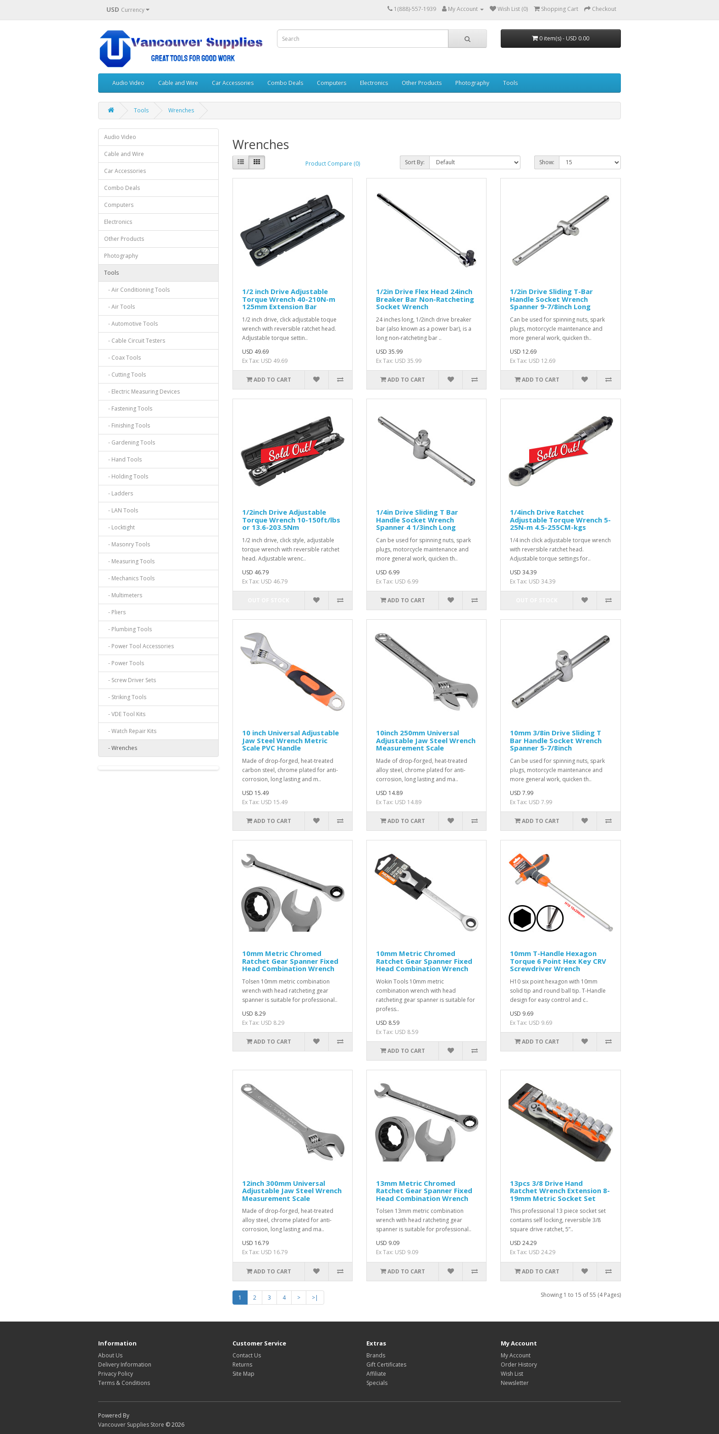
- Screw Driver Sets (130, 680)
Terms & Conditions (124, 1383)
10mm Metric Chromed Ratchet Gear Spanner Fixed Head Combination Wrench (290, 961)
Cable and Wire (178, 83)
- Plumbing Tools (128, 629)
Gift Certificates (386, 1364)
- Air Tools (119, 307)
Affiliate (376, 1374)
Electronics (374, 83)
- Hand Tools (123, 459)
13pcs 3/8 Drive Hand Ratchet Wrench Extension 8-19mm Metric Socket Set (560, 1190)
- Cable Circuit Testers (134, 341)
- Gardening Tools (129, 442)
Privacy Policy (115, 1374)
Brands (375, 1355)
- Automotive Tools (131, 324)
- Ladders (118, 493)
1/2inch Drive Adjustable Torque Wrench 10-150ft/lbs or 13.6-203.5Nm (291, 519)
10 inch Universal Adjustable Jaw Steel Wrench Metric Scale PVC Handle (290, 740)
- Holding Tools (126, 476)
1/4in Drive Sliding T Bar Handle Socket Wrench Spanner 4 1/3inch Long (417, 519)
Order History (519, 1364)
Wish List (512, 1374)
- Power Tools (124, 663)
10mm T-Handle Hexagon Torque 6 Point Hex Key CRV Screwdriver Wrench (558, 961)
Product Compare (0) (332, 163)
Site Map (243, 1374)
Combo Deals (285, 83)
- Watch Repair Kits (130, 731)
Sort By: (415, 162)
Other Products (422, 83)
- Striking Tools (125, 697)
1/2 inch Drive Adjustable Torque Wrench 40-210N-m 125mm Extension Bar (288, 299)
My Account (516, 1355)
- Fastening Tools (128, 408)
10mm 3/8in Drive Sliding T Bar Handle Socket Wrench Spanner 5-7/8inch (556, 740)
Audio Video (128, 83)
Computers (331, 83)
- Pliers (115, 612)
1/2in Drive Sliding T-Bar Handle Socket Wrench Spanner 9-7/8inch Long (551, 299)
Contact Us (246, 1355)
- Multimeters (123, 595)
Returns (242, 1364)
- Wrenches (120, 748)
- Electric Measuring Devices (142, 391)
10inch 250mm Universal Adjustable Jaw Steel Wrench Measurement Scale (426, 740)
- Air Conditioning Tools (137, 290)
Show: (546, 162)
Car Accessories (233, 83)
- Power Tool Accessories (139, 646)
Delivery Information (124, 1364)
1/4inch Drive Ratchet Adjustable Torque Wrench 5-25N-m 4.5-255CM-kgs (560, 519)
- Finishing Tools (127, 425)
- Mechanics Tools (129, 578)
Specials (376, 1383)
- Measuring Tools (129, 561)
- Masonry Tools (127, 544)
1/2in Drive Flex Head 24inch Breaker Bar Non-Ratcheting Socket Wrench (425, 299)
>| (315, 1297)
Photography (472, 83)
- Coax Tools (122, 357)
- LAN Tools (121, 510)
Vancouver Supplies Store (131, 1424)
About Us (110, 1355)
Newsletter (515, 1383)
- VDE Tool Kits (124, 714)
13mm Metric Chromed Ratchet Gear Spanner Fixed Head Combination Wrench (424, 1190)
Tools (510, 83)
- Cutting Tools (125, 374)
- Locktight (119, 527)
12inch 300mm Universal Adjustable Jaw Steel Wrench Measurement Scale (292, 1190)
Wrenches (181, 110)
